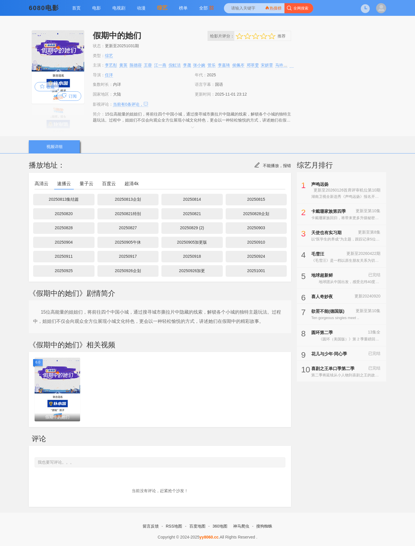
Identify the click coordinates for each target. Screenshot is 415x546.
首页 (76, 7)
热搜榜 (273, 7)
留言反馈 (151, 526)
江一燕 (160, 65)
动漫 (141, 7)
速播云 (64, 183)
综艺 (162, 8)
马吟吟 (281, 65)
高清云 (41, 183)
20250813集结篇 (64, 199)
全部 (206, 7)
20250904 (64, 242)
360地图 (219, 526)
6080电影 (44, 8)
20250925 (64, 270)
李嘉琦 (224, 65)
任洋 (109, 75)
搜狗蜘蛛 (264, 526)
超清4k (131, 183)
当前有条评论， (130, 104)
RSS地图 (174, 526)
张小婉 (199, 65)
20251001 (256, 270)
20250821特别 (128, 213)
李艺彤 (111, 65)
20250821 (192, 213)
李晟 (187, 65)
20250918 (192, 256)
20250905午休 (128, 242)
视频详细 (54, 146)
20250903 (256, 227)
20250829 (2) (192, 227)
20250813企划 (128, 199)
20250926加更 (192, 270)
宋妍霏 (267, 65)
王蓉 (148, 65)
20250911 (64, 256)
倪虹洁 (175, 65)
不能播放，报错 (272, 165)
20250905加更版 (192, 242)
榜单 (183, 7)
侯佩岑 (238, 65)
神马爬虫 (241, 526)
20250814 (192, 199)
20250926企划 (128, 270)
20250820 (64, 213)
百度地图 (197, 526)
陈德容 (136, 65)
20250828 (64, 227)
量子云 (86, 183)
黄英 (123, 65)
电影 (96, 7)
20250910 (256, 242)
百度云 (109, 183)
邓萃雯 (253, 65)
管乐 (211, 65)
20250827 (128, 227)
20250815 (256, 199)
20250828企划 (256, 213)
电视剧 (118, 7)
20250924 (256, 256)
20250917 (128, 256)
